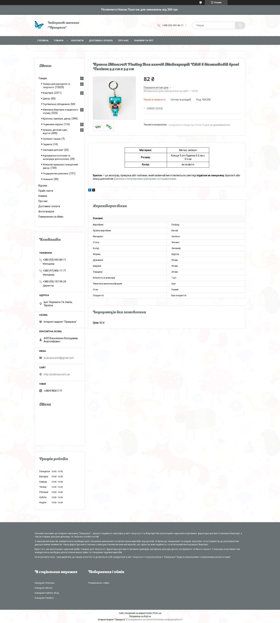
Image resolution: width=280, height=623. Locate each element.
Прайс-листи (45, 190)
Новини (42, 195)
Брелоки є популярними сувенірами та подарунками (145, 178)
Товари (58, 40)
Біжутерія (48, 93)
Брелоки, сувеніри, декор (57, 118)
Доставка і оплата (101, 40)
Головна (42, 40)
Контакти (77, 40)
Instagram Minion (43, 588)
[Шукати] (240, 25)
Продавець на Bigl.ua (140, 616)
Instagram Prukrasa (44, 583)
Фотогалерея (46, 211)
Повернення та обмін (50, 216)
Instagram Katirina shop (47, 593)
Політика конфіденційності (168, 619)
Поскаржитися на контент (140, 619)
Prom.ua (157, 613)
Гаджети (47, 144)
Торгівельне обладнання (56, 104)
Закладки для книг (53, 150)
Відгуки (42, 185)
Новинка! (48, 179)
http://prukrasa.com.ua (57, 374)
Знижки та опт (143, 40)
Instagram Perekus (44, 598)
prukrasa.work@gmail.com (59, 357)
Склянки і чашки (52, 138)
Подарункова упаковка (55, 173)
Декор (46, 98)
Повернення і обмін (98, 583)
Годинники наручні (53, 124)
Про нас (123, 40)
